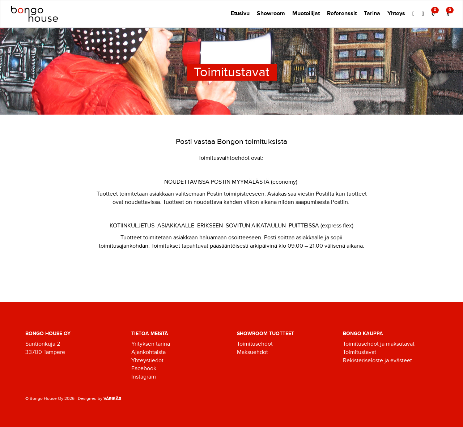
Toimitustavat (359, 352)
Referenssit (342, 13)
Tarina (372, 13)
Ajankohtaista (148, 352)
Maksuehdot (252, 352)
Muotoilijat (306, 13)
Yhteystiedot (147, 360)
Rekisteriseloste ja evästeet (377, 360)
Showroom (271, 13)
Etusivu (240, 13)
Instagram (143, 376)
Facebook (143, 368)
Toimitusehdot (255, 343)
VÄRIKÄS (112, 398)
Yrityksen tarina (150, 343)
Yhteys (396, 13)
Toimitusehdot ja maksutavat (379, 343)
